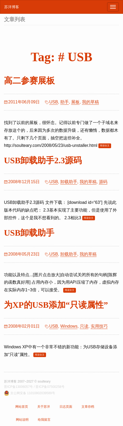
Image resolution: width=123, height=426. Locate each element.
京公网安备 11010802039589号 (32, 393)
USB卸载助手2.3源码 (43, 160)
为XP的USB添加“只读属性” (56, 305)
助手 (64, 102)
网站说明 (22, 419)
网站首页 (21, 407)
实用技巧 (99, 326)
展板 (75, 102)
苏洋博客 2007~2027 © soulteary (27, 381)
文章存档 (87, 407)
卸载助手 (68, 181)
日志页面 (66, 407)
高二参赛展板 (29, 80)
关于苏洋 (43, 407)
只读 (84, 326)
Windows (69, 326)
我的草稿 (90, 102)
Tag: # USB (61, 57)
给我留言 (44, 419)
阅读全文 (105, 145)
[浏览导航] (113, 6)
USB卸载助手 (29, 233)
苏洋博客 (11, 7)
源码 (103, 181)
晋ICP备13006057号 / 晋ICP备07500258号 (34, 387)
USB (53, 102)
